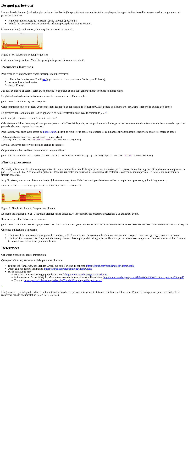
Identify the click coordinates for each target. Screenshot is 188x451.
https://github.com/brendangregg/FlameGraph (110, 269)
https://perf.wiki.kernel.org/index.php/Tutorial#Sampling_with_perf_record (63, 283)
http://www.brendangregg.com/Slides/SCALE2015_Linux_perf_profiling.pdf (143, 280)
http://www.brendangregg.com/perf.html (86, 278)
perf (44, 79)
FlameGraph (49, 132)
